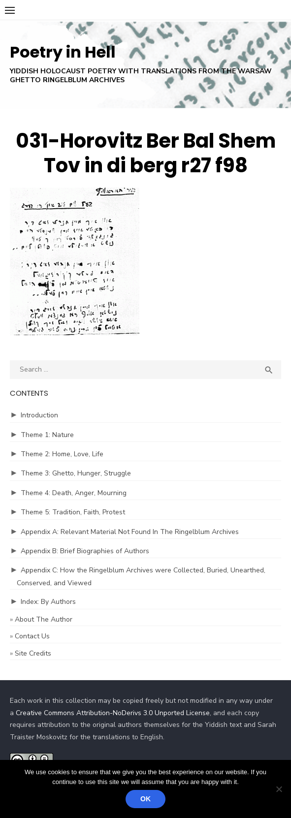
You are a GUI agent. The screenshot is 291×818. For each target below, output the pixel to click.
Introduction (39, 415)
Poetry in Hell (63, 52)
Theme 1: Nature (47, 435)
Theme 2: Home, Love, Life (62, 454)
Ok (145, 799)
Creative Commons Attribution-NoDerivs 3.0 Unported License (113, 713)
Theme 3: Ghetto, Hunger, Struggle (76, 473)
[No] (279, 789)
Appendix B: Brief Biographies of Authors (85, 551)
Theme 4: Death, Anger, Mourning (74, 493)
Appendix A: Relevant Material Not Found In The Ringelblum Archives (130, 531)
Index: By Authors (48, 601)
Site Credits (33, 653)
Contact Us (32, 636)
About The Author (43, 619)
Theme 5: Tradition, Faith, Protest (73, 512)
